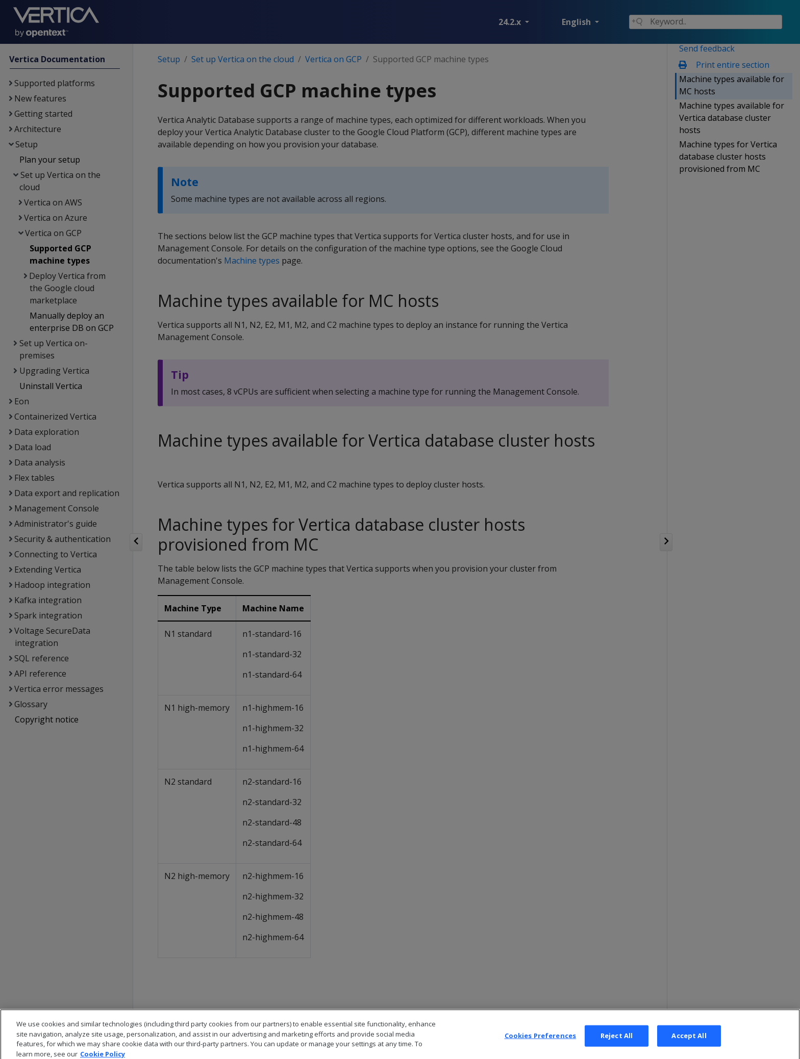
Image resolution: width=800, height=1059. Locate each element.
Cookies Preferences (540, 1047)
